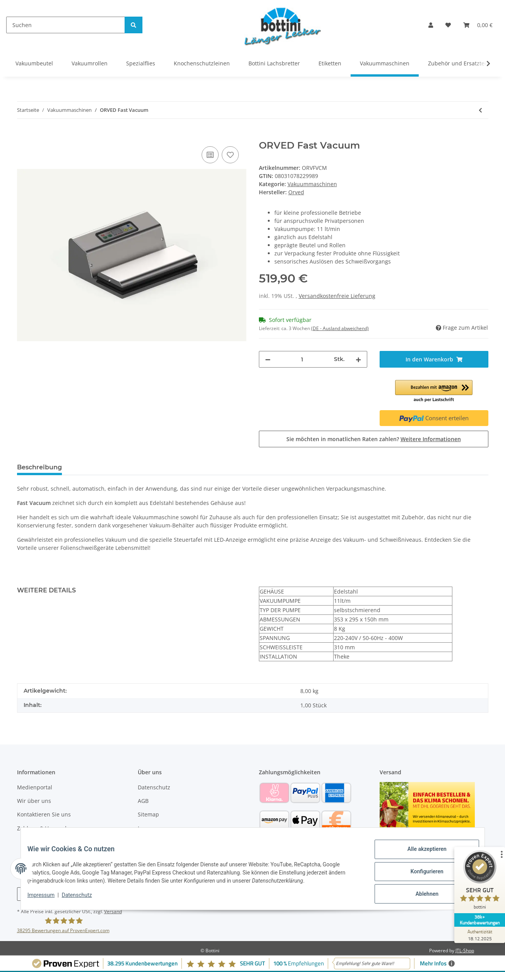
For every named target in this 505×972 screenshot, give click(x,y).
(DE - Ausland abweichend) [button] (340, 328)
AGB (143, 800)
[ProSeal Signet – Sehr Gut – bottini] (476, 887)
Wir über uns (34, 800)
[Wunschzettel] (448, 25)
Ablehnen (421, 895)
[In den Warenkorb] (23, 136)
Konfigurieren (421, 875)
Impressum (152, 828)
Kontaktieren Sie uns (44, 814)
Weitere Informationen (431, 439)
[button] (430, 25)
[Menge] (302, 359)
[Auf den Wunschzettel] (230, 154)
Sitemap (148, 814)
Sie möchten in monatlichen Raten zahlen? (373, 439)
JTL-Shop (464, 950)
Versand (113, 911)
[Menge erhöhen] (358, 359)
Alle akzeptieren (421, 855)
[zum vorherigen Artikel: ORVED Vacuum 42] (480, 110)
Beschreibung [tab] (39, 467)
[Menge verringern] (267, 359)
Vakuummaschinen (312, 184)
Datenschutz (154, 787)
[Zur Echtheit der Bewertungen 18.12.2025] (476, 935)
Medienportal (34, 787)
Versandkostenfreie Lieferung (337, 295)
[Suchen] (65, 25)
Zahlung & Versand (42, 828)
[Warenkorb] (478, 25)
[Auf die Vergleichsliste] (210, 154)
